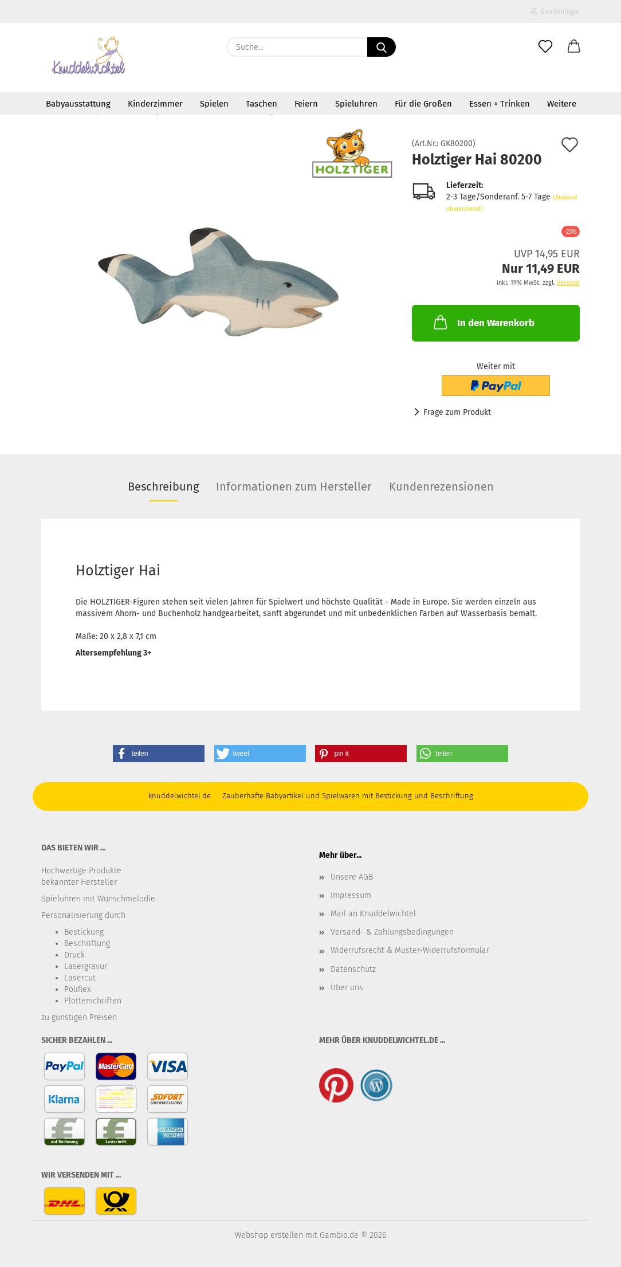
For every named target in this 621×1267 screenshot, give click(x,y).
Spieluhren (356, 104)
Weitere (561, 104)
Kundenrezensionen (441, 486)
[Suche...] (381, 47)
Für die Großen (423, 104)
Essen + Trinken (499, 104)
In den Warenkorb (482, 322)
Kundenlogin (555, 11)
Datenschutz (353, 969)
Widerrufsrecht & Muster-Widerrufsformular (410, 950)
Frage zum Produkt (457, 412)
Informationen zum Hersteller (294, 486)
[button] (574, 47)
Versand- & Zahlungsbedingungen (392, 932)
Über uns (347, 988)
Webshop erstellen (269, 1235)
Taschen (261, 104)
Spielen (214, 104)
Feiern (306, 104)
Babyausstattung (78, 104)
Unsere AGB (352, 877)
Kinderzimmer (155, 104)
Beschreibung (163, 486)
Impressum (351, 895)
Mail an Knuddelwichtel (373, 914)
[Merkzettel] (545, 47)
